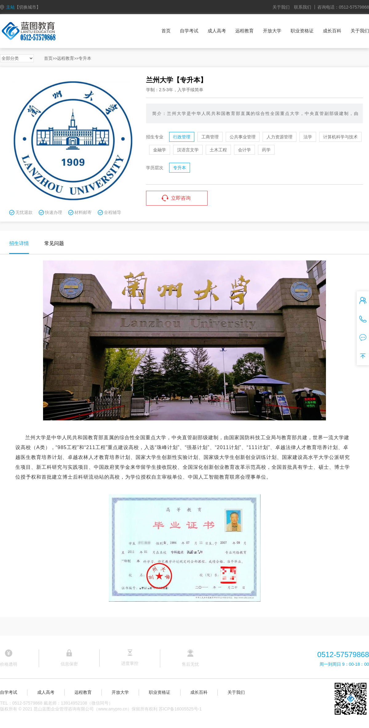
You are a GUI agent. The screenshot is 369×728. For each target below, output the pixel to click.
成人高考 (217, 30)
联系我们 (302, 7)
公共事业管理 (243, 136)
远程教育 (244, 30)
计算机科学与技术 (340, 136)
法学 (308, 136)
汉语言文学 (188, 149)
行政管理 (181, 136)
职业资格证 (302, 30)
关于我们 (281, 7)
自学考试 (189, 30)
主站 (23, 7)
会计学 (244, 149)
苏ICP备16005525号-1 (180, 708)
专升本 (84, 58)
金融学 (159, 149)
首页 (166, 30)
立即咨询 (181, 198)
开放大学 (272, 30)
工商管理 (210, 136)
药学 (266, 149)
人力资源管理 (279, 136)
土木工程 (218, 149)
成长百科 (332, 30)
